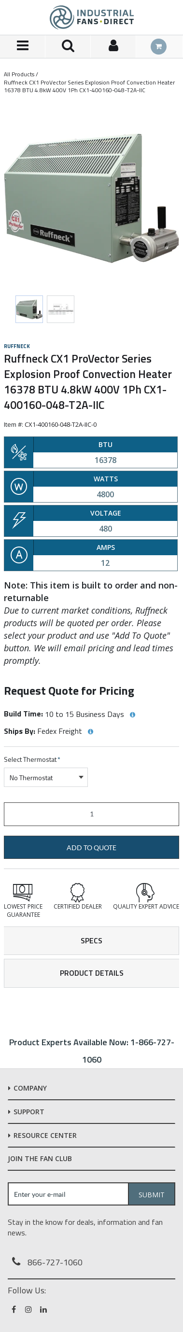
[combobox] (45, 777)
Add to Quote (91, 848)
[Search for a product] (68, 46)
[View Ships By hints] (90, 732)
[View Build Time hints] (132, 715)
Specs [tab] (91, 940)
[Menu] (22, 46)
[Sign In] (113, 46)
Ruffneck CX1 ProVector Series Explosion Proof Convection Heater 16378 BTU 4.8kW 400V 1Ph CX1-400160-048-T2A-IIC (89, 86)
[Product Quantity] (91, 814)
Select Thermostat (32, 759)
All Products (19, 74)
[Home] (91, 17)
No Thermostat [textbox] (31, 777)
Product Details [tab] (92, 973)
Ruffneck (17, 346)
